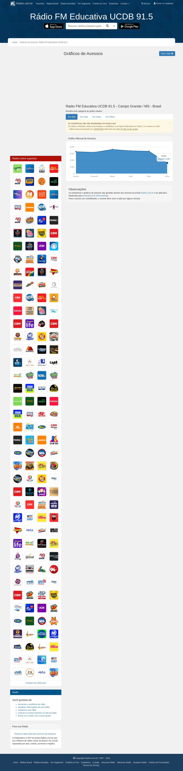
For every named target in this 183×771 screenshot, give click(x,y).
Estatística (113, 3)
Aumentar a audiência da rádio (31, 704)
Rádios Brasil (26, 762)
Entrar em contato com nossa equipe (34, 716)
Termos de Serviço (91, 765)
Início (14, 42)
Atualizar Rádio (140, 762)
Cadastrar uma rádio (27, 710)
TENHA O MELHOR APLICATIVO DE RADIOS (35, 734)
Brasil (52, 3)
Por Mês (71, 117)
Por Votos (96, 117)
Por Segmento (56, 762)
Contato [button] (125, 3)
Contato (95, 762)
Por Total (84, 117)
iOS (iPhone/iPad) (100, 196)
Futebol (100, 3)
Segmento (84, 3)
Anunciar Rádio (108, 762)
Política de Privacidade (159, 762)
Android (86, 196)
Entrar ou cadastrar (163, 3)
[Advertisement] (119, 82)
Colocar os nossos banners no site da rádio (37, 713)
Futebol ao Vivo (72, 762)
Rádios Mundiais (41, 762)
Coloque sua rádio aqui (35, 683)
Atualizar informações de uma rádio (33, 707)
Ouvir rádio (167, 53)
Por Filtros (110, 117)
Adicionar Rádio (124, 762)
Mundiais (68, 3)
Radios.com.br (147, 193)
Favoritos (40, 3)
